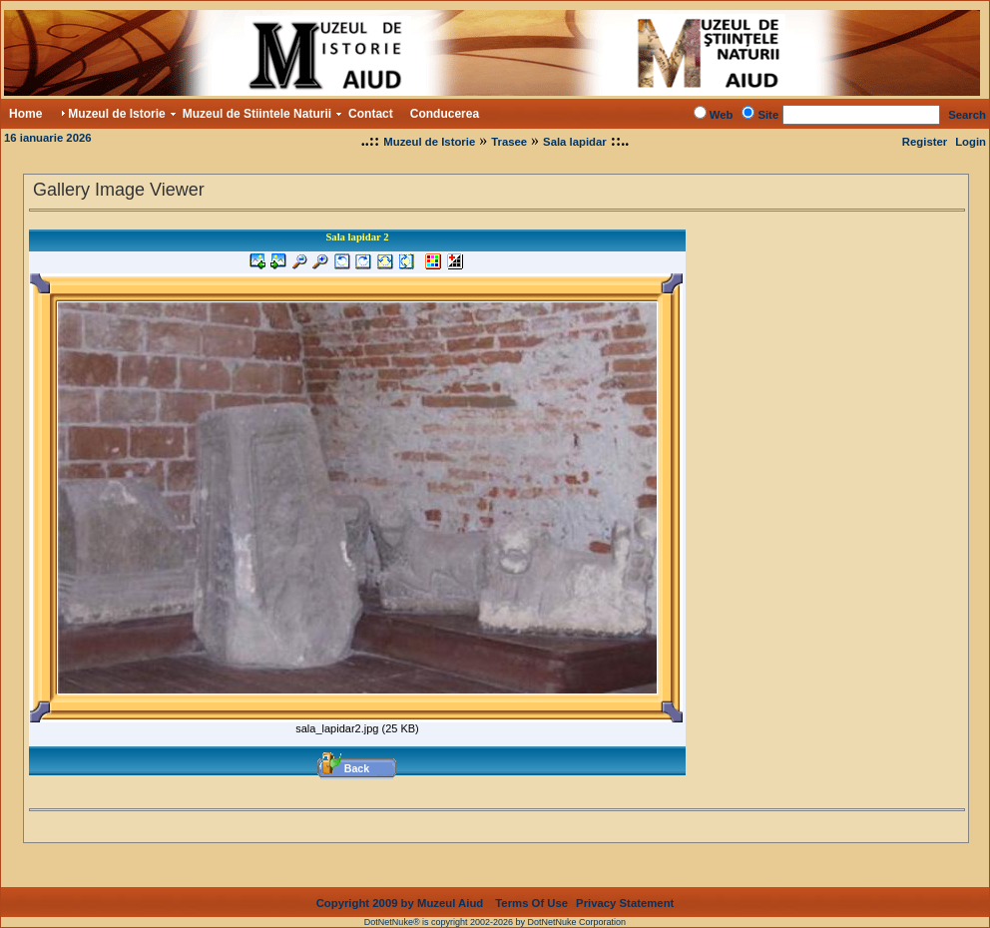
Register (924, 142)
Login (970, 142)
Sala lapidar (575, 142)
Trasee (509, 142)
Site (767, 115)
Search (967, 115)
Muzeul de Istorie (429, 142)
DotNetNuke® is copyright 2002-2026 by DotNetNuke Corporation (495, 922)
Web (722, 115)
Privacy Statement (625, 903)
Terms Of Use (531, 903)
